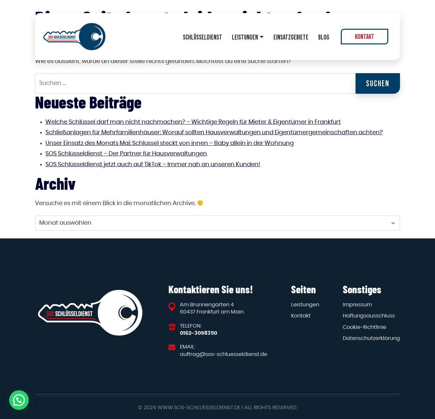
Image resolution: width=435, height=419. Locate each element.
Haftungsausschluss (369, 315)
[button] (19, 400)
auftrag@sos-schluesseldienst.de (223, 354)
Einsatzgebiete (290, 37)
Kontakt (364, 36)
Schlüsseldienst (202, 37)
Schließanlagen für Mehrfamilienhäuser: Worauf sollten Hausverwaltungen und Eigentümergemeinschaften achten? (214, 133)
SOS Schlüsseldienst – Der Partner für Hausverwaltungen (126, 154)
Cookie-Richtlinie (364, 327)
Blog (323, 37)
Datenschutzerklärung (371, 338)
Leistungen (245, 37)
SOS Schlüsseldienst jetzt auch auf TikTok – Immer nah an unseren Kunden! (152, 165)
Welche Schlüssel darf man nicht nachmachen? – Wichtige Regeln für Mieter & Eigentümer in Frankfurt (193, 122)
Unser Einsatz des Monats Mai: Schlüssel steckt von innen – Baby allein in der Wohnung (169, 143)
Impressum (357, 304)
